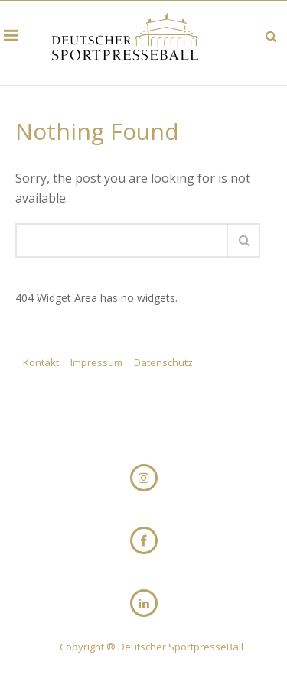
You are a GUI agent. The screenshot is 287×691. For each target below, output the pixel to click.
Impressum (97, 362)
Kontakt (42, 362)
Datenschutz (163, 362)
